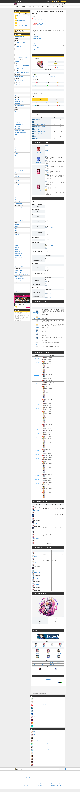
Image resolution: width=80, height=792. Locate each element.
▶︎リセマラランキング (52, 76)
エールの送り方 (17, 122)
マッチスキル (35, 45)
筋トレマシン (38, 172)
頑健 (46, 165)
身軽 (46, 150)
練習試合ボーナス (17, 245)
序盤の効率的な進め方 (18, 113)
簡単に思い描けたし (35, 515)
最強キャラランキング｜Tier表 (21, 18)
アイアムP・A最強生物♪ (37, 317)
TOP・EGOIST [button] (37, 433)
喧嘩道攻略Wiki (26, 785)
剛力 (46, 145)
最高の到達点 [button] (37, 450)
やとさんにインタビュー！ (19, 272)
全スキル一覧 (17, 224)
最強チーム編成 (17, 103)
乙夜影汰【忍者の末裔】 (35, 584)
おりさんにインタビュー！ (19, 270)
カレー (16, 149)
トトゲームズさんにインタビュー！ (20, 278)
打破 (50, 248)
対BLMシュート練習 (38, 150)
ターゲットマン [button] (37, 379)
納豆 (15, 155)
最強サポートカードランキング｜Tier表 (23, 15)
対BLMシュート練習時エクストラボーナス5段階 (39, 131)
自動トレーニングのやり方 (19, 80)
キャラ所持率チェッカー (40, 669)
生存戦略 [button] (37, 487)
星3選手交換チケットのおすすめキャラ (21, 134)
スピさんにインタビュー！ (19, 280)
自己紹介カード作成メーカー (19, 84)
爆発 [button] (37, 437)
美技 (37, 334)
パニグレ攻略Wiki (39, 785)
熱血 (50, 281)
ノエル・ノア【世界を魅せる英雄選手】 (21, 57)
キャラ (43, 6)
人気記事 (18, 13)
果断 (50, 293)
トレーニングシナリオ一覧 (19, 68)
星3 (37, 657)
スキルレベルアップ (18, 247)
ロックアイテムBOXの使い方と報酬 (20, 132)
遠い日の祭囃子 (17, 61)
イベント (53, 6)
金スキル (16, 228)
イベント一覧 (17, 180)
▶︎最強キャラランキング (35, 76)
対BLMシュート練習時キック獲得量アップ (38, 126)
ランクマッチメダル (18, 159)
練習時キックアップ (35, 138)
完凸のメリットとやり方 (18, 120)
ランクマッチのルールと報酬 (19, 130)
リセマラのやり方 (17, 172)
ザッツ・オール (34, 522)
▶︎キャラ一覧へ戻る (48, 637)
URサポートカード (18, 211)
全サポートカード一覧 (18, 207)
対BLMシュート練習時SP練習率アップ (38, 133)
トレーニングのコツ (31, 6)
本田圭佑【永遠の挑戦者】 (36, 537)
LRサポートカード (18, 209)
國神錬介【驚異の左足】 (35, 562)
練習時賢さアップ (17, 251)
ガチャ (58, 6)
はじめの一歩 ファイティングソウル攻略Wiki (57, 783)
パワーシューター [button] (36, 483)
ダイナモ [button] (37, 387)
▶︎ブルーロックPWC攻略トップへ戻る (20, 36)
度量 (50, 297)
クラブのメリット (17, 128)
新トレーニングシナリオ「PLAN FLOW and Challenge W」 (22, 66)
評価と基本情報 (35, 36)
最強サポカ (23, 6)
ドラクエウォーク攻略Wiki (27, 777)
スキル (34, 43)
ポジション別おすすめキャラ (19, 105)
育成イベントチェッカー (18, 95)
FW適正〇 (51, 227)
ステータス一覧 (56, 669)
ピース (16, 145)
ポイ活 (48, 1)
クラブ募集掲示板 (17, 291)
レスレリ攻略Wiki (39, 783)
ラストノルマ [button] (37, 458)
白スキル (16, 230)
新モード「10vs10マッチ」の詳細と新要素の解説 (23, 25)
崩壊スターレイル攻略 (27, 776)
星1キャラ (16, 199)
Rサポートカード (17, 218)
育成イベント (35, 41)
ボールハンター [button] (37, 400)
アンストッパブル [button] (36, 375)
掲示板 (63, 6)
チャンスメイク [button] (37, 412)
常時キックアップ (35, 129)
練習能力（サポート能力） (37, 38)
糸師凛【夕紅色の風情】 (40, 22)
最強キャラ (17, 6)
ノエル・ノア (41, 23)
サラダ (16, 151)
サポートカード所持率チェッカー (20, 220)
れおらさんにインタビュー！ (19, 276)
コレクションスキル (36, 49)
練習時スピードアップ (18, 257)
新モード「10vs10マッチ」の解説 (20, 42)
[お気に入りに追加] (52, 4)
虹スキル (16, 226)
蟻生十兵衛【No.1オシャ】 (36, 532)
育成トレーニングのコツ (18, 111)
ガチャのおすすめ (17, 176)
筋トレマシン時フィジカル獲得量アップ (38, 124)
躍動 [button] (37, 383)
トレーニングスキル (36, 47)
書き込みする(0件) (48, 679)
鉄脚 (50, 285)
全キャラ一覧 (17, 184)
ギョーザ (16, 153)
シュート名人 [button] (37, 425)
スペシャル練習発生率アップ (19, 236)
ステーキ (16, 147)
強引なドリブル (48, 174)
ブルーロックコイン (18, 157)
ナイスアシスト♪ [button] (37, 358)
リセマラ (38, 6)
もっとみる (27, 27)
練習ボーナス (17, 243)
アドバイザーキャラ (18, 186)
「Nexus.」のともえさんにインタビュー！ (21, 274)
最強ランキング (17, 99)
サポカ (48, 6)
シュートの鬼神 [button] (37, 404)
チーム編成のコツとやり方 (19, 124)
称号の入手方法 (17, 126)
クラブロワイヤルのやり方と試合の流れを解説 (22, 72)
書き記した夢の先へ (40, 24)
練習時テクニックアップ (18, 253)
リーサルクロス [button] (37, 429)
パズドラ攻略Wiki (39, 776)
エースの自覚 (52, 245)
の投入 (45, 24)
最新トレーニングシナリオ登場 (38, 19)
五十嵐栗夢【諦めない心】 (36, 556)
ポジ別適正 (52, 645)
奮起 (46, 170)
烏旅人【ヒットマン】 (35, 577)
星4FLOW (37, 651)
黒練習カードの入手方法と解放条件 (20, 136)
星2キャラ (16, 197)
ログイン (63, 1)
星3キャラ (16, 195)
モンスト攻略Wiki (53, 776)
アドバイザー (59, 651)
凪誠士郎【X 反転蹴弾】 (35, 509)
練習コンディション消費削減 (19, 266)
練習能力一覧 (17, 234)
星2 (48, 657)
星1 (58, 657)
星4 (48, 651)
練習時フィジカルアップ (36, 119)
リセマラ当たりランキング (21, 20)
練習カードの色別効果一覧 (19, 76)
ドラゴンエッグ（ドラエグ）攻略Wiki (56, 785)
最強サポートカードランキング (19, 101)
